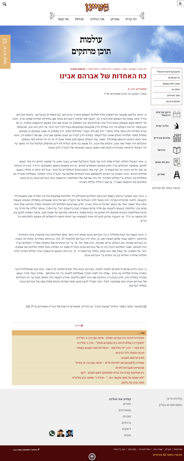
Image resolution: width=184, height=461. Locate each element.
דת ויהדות (106, 69)
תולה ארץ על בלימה (132, 383)
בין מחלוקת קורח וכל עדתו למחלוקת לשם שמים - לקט (112, 373)
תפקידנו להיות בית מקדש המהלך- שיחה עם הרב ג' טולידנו (110, 338)
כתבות (117, 69)
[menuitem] (131, 19)
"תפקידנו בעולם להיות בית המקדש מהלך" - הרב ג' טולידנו (110, 343)
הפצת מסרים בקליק (170, 405)
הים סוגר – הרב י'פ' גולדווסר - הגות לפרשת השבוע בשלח (110, 348)
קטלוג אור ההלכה (120, 399)
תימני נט (175, 89)
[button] (5, 4)
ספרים (127, 404)
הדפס (77, 325)
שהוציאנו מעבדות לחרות (129, 368)
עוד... (142, 333)
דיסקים (126, 429)
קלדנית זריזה (174, 399)
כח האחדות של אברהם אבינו (103, 76)
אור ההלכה (97, 19)
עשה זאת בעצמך (171, 84)
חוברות (127, 416)
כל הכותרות (174, 78)
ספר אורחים (173, 95)
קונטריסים (125, 410)
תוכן (125, 69)
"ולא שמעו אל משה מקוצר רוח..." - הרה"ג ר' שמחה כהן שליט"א (108, 378)
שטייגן (115, 19)
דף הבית (131, 19)
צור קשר (63, 19)
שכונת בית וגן (173, 101)
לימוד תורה (93, 69)
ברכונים (126, 423)
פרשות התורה (77, 69)
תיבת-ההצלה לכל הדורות (130, 353)
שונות (127, 435)
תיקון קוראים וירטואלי (168, 72)
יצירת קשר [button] (5, 52)
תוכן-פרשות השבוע (132, 358)
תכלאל (79, 19)
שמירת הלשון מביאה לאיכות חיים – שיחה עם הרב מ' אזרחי (109, 363)
